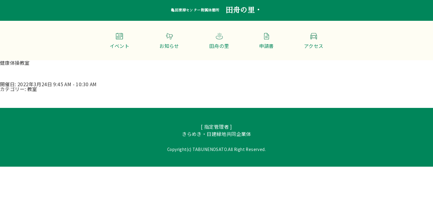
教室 (32, 89)
